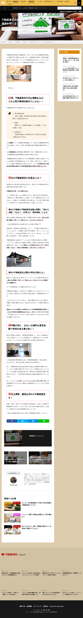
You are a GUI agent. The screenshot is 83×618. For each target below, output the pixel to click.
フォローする (36, 438)
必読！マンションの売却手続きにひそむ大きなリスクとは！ (51, 593)
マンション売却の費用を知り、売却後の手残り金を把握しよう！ (31, 593)
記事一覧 (8, 1)
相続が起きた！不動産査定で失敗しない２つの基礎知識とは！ (11, 574)
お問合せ (9, 4)
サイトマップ (37, 606)
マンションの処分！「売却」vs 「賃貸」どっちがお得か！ (11, 593)
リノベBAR (39, 1)
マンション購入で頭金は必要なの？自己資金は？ (36, 516)
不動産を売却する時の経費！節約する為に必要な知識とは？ (71, 88)
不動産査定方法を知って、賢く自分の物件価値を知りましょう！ (44, 42)
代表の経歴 (60, 1)
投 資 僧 (46, 610)
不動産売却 (15, 1)
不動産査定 (31, 8)
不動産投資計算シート (49, 1)
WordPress (53, 612)
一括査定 (33, 28)
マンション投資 (23, 8)
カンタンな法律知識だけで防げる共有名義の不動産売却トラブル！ (36, 504)
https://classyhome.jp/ (57, 606)
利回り (36, 8)
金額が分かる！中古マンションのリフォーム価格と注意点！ (51, 574)
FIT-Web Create (38, 612)
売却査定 (43, 28)
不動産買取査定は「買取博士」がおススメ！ (71, 574)
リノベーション (43, 8)
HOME (4, 42)
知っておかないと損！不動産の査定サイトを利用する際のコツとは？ (36, 527)
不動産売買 (31, 1)
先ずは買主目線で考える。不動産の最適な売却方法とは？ (71, 97)
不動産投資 (23, 1)
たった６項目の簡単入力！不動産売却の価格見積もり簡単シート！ (71, 70)
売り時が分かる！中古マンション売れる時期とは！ (71, 79)
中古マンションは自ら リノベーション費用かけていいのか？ (71, 593)
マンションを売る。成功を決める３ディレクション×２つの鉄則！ (31, 574)
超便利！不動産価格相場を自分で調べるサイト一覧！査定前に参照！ (71, 60)
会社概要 (66, 1)
